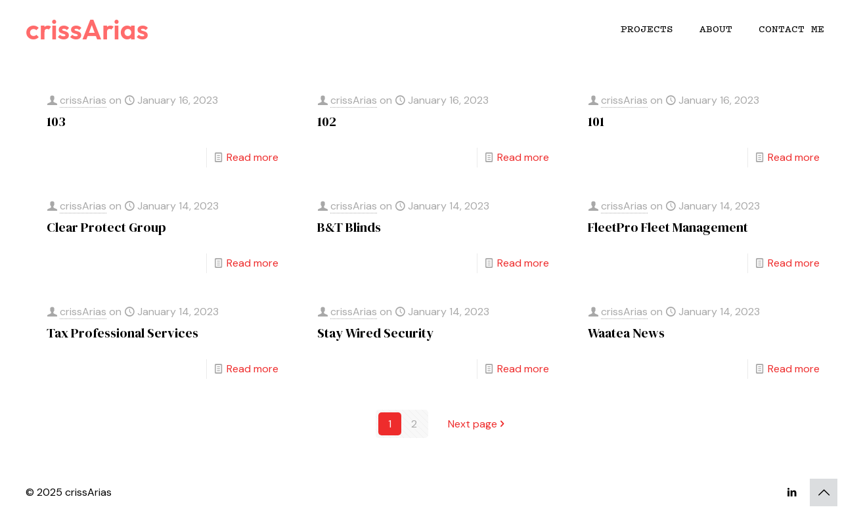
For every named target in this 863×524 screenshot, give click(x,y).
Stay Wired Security (375, 333)
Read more (252, 157)
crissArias (87, 29)
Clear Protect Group (106, 227)
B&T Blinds (349, 227)
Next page (478, 424)
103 (56, 121)
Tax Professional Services (122, 333)
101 (596, 121)
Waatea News (626, 333)
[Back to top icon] (823, 492)
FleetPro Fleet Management (668, 227)
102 (326, 121)
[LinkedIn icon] (792, 492)
